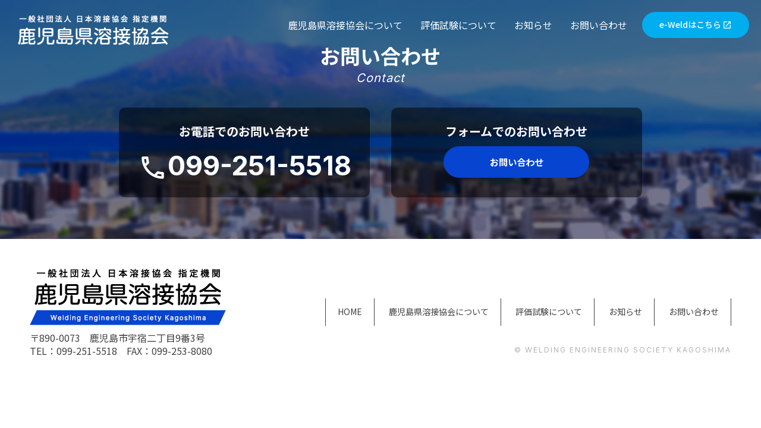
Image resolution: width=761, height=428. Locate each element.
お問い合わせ (598, 25)
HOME (295, 311)
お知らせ (533, 25)
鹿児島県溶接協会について (345, 25)
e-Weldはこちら (695, 26)
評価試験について (458, 25)
